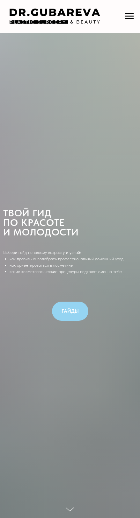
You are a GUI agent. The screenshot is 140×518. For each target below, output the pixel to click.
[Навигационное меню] (129, 16)
